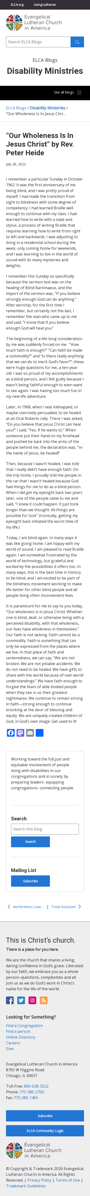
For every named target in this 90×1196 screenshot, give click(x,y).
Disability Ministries (47, 108)
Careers (13, 1043)
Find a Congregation (24, 1025)
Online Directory (21, 1037)
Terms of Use (67, 1180)
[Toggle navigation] (67, 92)
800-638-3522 (36, 1086)
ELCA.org (17, 4)
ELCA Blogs (16, 108)
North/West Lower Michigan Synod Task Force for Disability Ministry (28, 906)
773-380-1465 (26, 1097)
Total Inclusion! (63, 906)
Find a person (18, 1031)
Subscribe (30, 881)
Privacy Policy (39, 1180)
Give (10, 1048)
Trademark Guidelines (26, 1186)
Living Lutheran (45, 4)
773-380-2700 (31, 1092)
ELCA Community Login (45, 1130)
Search (19, 819)
